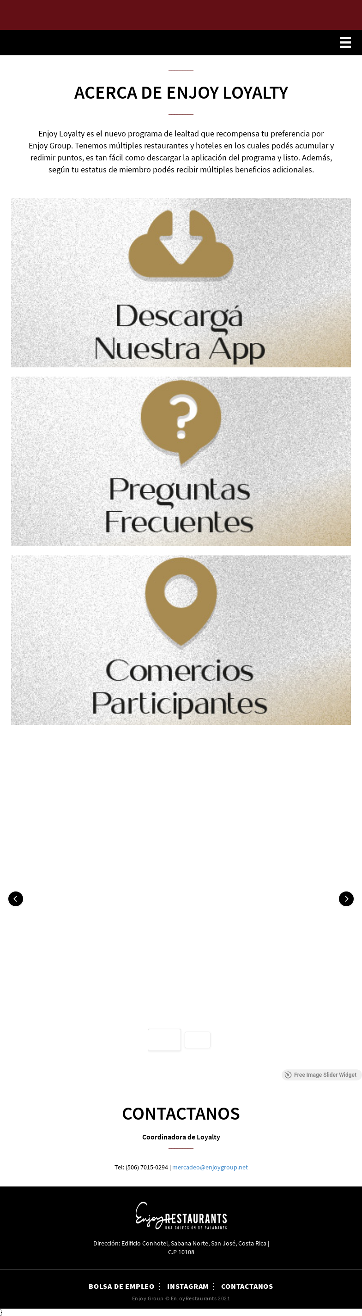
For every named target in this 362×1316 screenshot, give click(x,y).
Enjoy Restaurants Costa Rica (181, 1215)
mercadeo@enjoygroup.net (210, 1167)
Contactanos (247, 1286)
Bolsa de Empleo (122, 1286)
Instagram (188, 1286)
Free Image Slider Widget (320, 1075)
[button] (15, 899)
